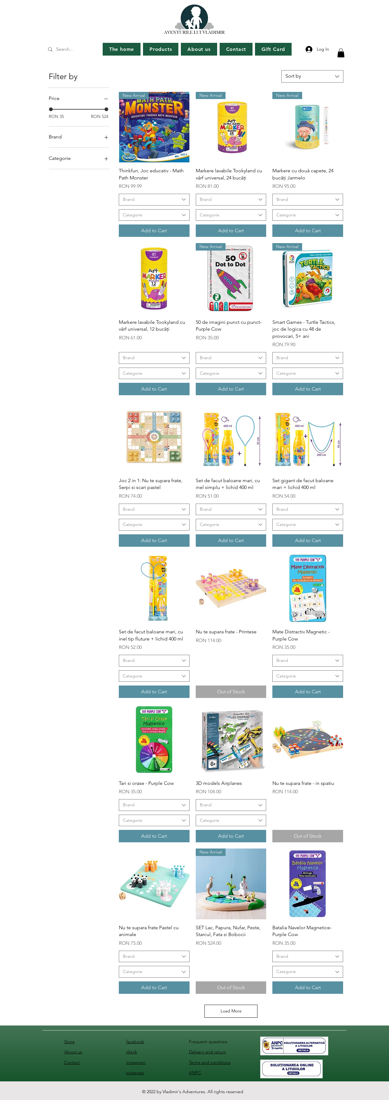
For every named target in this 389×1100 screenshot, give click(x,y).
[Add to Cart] (154, 230)
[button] (341, 52)
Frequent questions (208, 1041)
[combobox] (312, 76)
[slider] (51, 109)
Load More (231, 1011)
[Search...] (73, 49)
